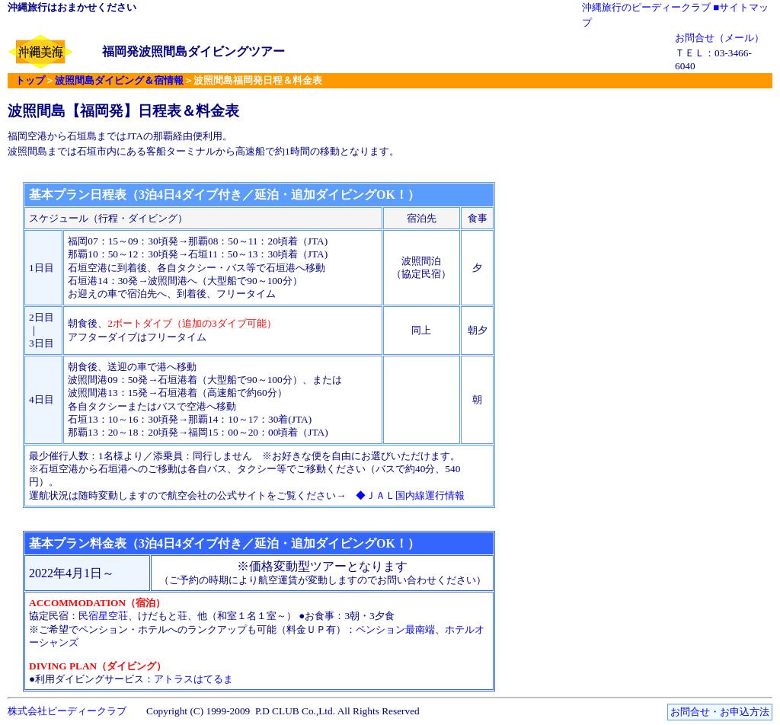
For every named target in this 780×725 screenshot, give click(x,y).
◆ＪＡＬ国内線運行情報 (410, 495)
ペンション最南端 (395, 629)
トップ (30, 80)
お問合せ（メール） (719, 37)
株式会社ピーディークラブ (67, 711)
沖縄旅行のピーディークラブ (646, 7)
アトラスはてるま (193, 679)
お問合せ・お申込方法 (719, 711)
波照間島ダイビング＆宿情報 (119, 80)
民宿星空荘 (103, 615)
